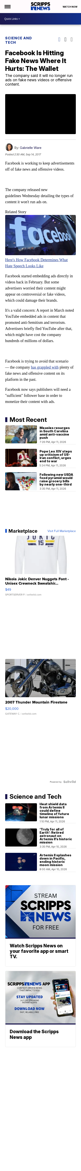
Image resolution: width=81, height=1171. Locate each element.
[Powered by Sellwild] (69, 781)
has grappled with (45, 367)
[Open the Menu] (7, 6)
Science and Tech (18, 40)
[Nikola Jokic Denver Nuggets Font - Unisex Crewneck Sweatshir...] (40, 568)
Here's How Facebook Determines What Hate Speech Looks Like (40, 260)
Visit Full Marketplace (62, 530)
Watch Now (70, 6)
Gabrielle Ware (30, 148)
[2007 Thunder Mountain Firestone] (40, 689)
